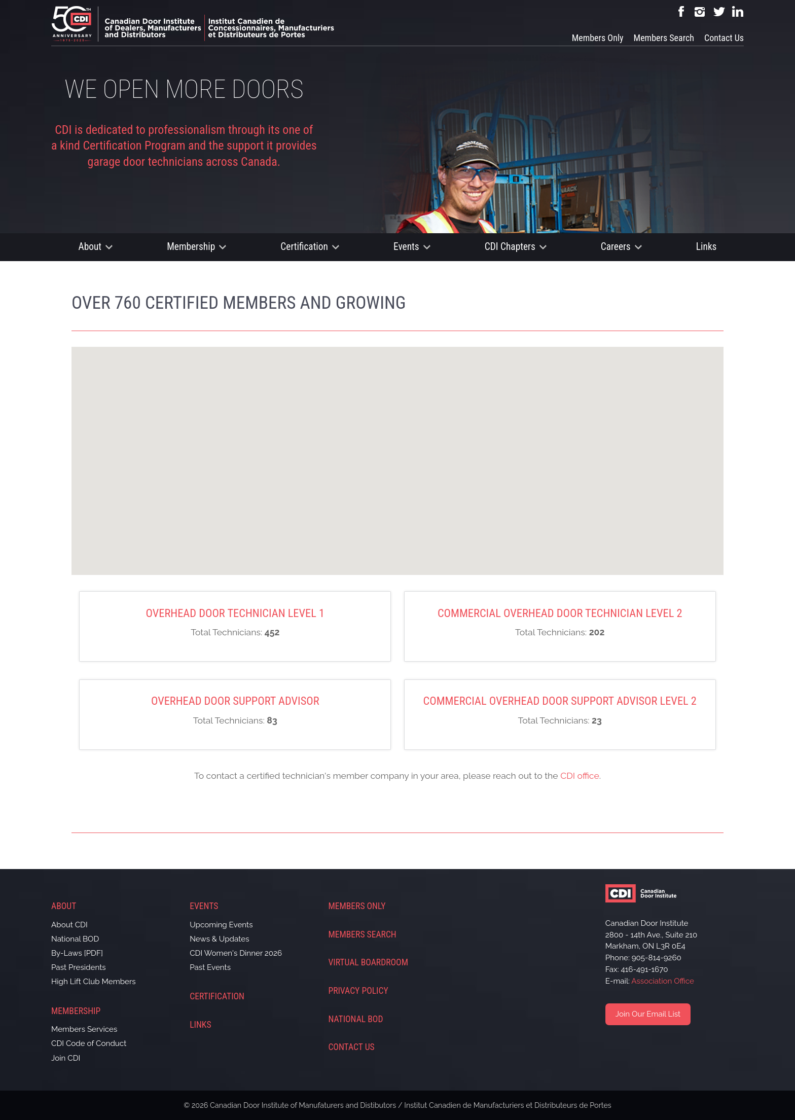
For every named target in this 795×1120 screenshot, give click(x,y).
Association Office (662, 981)
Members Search (664, 37)
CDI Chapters (510, 246)
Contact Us (724, 37)
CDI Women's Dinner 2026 (236, 953)
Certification (304, 246)
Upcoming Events (221, 924)
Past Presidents (78, 967)
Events (406, 246)
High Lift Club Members (93, 981)
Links (706, 246)
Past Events (210, 967)
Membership (191, 246)
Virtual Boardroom (368, 962)
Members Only (598, 37)
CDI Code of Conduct (88, 1043)
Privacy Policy (358, 991)
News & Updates (219, 939)
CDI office (579, 775)
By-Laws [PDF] (77, 953)
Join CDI (65, 1058)
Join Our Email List (648, 1014)
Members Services (84, 1029)
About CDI (69, 924)
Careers (616, 246)
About (90, 246)
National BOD (75, 939)
